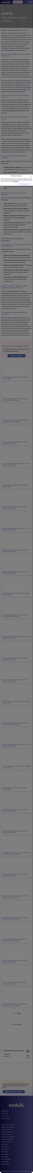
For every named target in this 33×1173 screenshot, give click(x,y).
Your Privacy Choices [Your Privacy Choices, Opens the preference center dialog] (24, 184)
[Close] (31, 176)
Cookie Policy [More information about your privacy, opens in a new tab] (16, 181)
